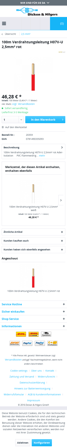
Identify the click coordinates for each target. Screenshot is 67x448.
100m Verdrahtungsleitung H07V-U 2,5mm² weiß (33, 208)
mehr (41, 155)
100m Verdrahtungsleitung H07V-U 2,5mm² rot (33, 291)
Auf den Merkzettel (14, 127)
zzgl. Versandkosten (23, 104)
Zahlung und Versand (21, 376)
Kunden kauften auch (16, 240)
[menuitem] (5, 20)
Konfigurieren (42, 442)
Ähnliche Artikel (13, 231)
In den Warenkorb (47, 119)
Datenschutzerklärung (32, 382)
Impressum (33, 400)
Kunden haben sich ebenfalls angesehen (27, 249)
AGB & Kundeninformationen (44, 394)
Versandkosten (13, 359)
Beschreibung (11, 147)
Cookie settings (18, 370)
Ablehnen (22, 442)
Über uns (36, 370)
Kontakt (49, 370)
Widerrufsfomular (14, 394)
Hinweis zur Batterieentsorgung (32, 388)
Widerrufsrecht (46, 376)
